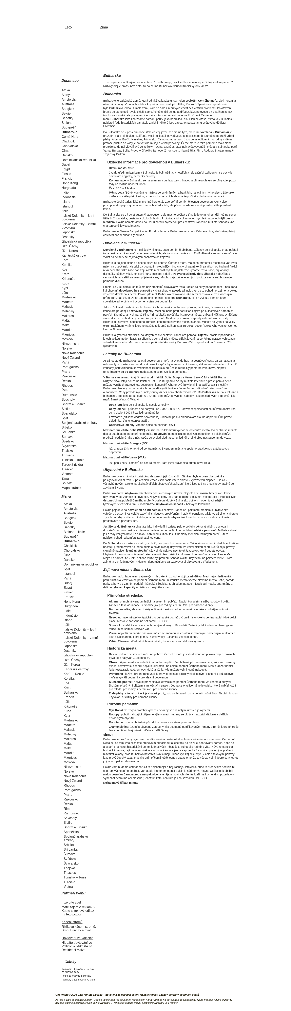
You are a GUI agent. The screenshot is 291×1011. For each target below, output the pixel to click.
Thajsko (67, 450)
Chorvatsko (70, 146)
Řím (64, 390)
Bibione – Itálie (74, 532)
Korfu (65, 260)
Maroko (67, 330)
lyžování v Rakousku (112, 1002)
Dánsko (67, 155)
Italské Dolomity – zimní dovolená (79, 225)
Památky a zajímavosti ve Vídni (78, 979)
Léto (68, 27)
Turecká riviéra (72, 464)
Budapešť (69, 127)
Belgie (66, 113)
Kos (64, 269)
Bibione (67, 122)
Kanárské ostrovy (74, 255)
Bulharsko (69, 132)
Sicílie (66, 409)
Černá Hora (70, 136)
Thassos (68, 455)
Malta (66, 320)
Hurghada (69, 188)
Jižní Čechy (70, 246)
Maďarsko (69, 297)
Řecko (66, 381)
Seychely (68, 399)
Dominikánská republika (79, 160)
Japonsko (69, 232)
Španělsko (69, 413)
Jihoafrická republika (76, 241)
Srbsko (67, 427)
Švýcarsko (69, 446)
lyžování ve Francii (165, 1002)
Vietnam (67, 474)
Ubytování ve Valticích (77, 938)
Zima (104, 27)
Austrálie (68, 104)
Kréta (65, 274)
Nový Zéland (71, 357)
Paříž (65, 362)
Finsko (66, 174)
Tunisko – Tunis (73, 460)
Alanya (67, 95)
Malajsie (68, 306)
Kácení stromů (72, 922)
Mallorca (68, 316)
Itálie (65, 211)
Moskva (67, 339)
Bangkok (68, 109)
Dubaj (66, 164)
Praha (66, 371)
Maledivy (68, 311)
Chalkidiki (68, 141)
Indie (65, 192)
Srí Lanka (68, 432)
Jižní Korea (70, 251)
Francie (67, 178)
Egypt (66, 169)
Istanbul (67, 206)
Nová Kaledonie (73, 353)
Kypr (65, 288)
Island (66, 201)
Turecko (67, 469)
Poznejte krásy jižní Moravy (76, 975)
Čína (65, 150)
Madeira (67, 302)
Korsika (67, 264)
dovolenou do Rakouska (181, 999)
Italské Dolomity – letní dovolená (78, 217)
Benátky (67, 118)
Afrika (66, 90)
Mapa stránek (71, 488)
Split (65, 418)
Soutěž (67, 483)
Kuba (65, 283)
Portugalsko (70, 367)
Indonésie (69, 197)
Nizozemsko (70, 343)
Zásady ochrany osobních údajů (179, 994)
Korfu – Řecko (74, 674)
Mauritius (68, 334)
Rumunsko (69, 395)
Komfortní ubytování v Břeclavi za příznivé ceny (78, 970)
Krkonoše (68, 278)
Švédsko (68, 441)
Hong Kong (70, 183)
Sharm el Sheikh (73, 404)
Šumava (68, 436)
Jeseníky (68, 237)
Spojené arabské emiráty (79, 422)
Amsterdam (70, 99)
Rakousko (69, 376)
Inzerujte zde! (71, 902)
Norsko (67, 348)
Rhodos (67, 385)
